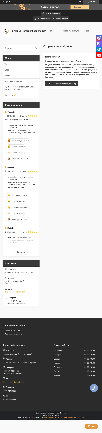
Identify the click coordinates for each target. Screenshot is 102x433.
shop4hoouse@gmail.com (15, 292)
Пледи (7, 75)
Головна (52, 31)
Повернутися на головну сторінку (62, 84)
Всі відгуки (21, 252)
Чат (91, 426)
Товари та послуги (71, 31)
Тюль (6, 64)
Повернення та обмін (14, 331)
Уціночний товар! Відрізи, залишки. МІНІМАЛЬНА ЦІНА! (19, 88)
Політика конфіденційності (74, 417)
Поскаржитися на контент (53, 417)
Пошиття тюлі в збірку (16, 187)
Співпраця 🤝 (10, 95)
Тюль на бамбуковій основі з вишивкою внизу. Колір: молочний (21, 132)
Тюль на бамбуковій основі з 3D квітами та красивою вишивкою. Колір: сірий (21, 240)
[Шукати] (36, 48)
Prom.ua (63, 413)
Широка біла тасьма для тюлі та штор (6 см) (20, 126)
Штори (7, 70)
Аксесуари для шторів (13, 81)
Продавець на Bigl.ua (51, 415)
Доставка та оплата (13, 334)
